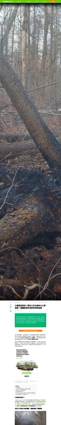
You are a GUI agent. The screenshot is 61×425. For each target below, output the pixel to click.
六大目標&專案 (28, 1)
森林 (18, 302)
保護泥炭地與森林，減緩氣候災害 (21, 394)
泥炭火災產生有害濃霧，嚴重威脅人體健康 (23, 388)
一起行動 (36, 1)
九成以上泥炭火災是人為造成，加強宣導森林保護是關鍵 (25, 393)
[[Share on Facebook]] (10, 307)
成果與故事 (44, 1)
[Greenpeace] (8, 2)
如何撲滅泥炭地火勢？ (20, 391)
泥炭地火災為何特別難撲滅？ (21, 390)
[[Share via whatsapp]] (10, 309)
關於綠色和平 (19, 1)
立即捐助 (53, 1)
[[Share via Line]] (10, 311)
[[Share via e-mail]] (10, 305)
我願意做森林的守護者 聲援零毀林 (30, 330)
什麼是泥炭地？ (18, 387)
